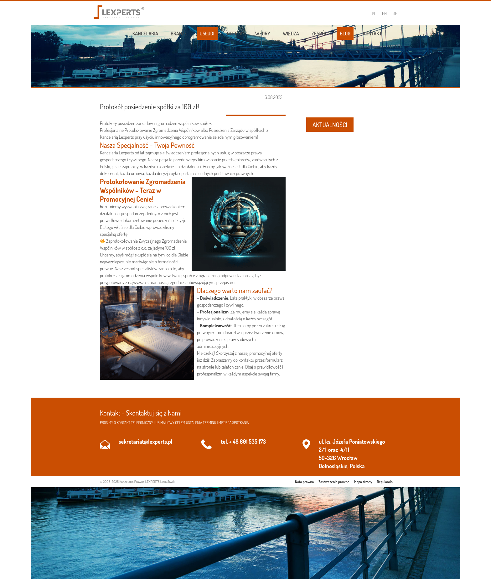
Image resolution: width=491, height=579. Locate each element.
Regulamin (385, 481)
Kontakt (372, 33)
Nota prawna (304, 481)
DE (395, 13)
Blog (345, 33)
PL (374, 13)
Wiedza (291, 33)
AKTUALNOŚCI (330, 125)
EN (384, 13)
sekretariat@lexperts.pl (145, 441)
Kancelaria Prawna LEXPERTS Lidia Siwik (146, 481)
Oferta (235, 33)
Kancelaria (145, 33)
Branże (179, 33)
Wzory (262, 33)
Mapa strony (363, 481)
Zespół (319, 33)
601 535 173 (253, 441)
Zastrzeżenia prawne (333, 481)
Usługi (207, 33)
